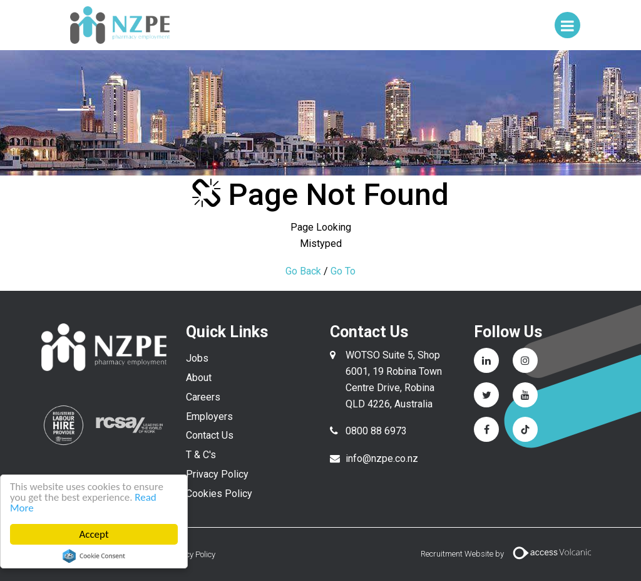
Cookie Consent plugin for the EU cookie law (94, 556)
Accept (93, 534)
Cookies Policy (219, 494)
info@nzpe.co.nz (382, 458)
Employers (209, 416)
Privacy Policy (217, 474)
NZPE (120, 25)
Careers (203, 397)
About (199, 378)
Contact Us (209, 435)
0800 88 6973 (376, 431)
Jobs (197, 358)
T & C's (201, 455)
